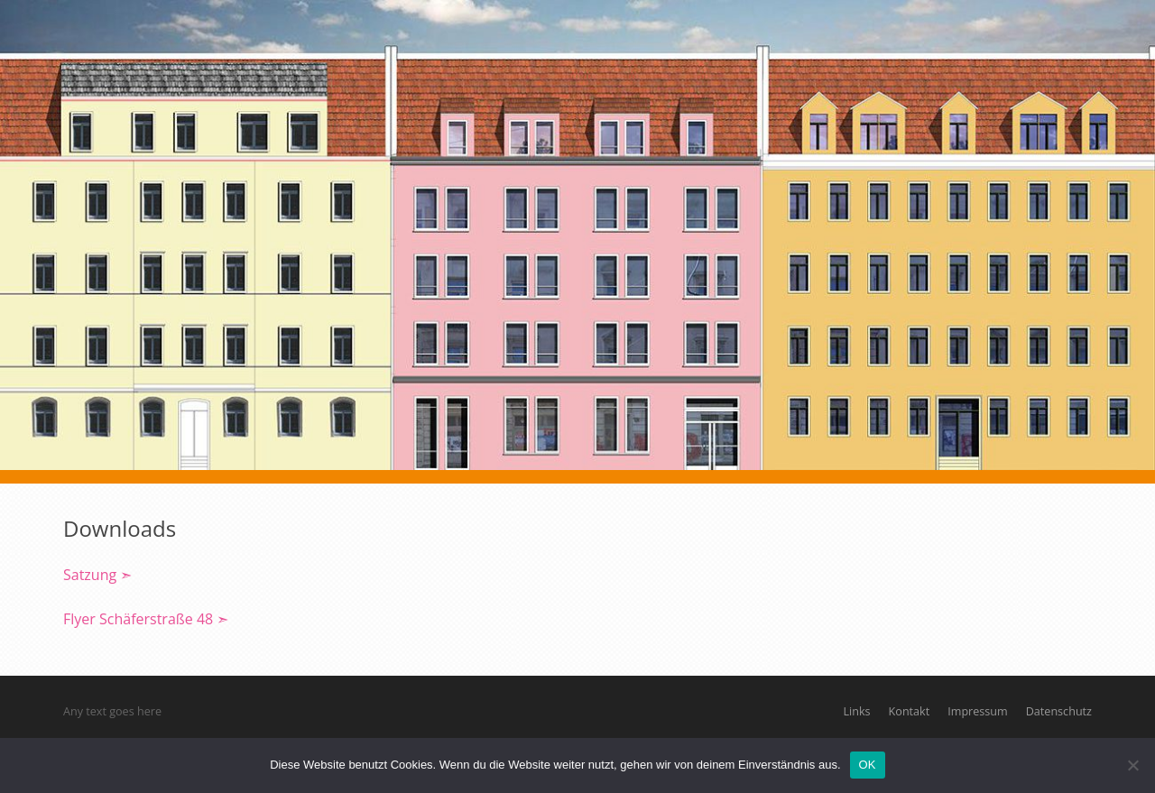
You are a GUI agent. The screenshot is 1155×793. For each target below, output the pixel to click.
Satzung (91, 575)
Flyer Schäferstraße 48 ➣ (145, 619)
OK (867, 764)
